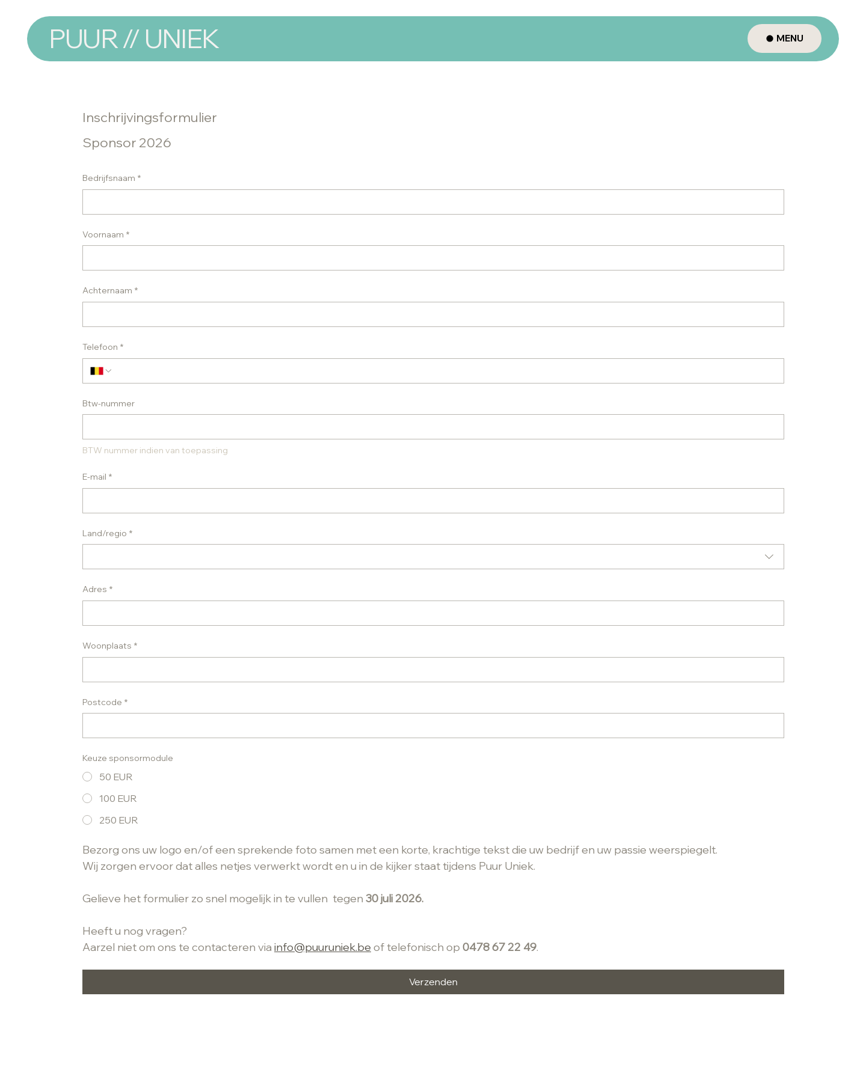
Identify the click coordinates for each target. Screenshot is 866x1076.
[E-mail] (429, 501)
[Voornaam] (429, 258)
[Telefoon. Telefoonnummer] (444, 371)
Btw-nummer (108, 403)
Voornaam (105, 235)
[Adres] (429, 613)
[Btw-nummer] (429, 427)
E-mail (97, 477)
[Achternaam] (429, 314)
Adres (97, 590)
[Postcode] (429, 726)
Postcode (104, 703)
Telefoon (102, 347)
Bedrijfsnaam (111, 179)
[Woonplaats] (429, 670)
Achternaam (110, 291)
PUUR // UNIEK (133, 38)
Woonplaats (109, 646)
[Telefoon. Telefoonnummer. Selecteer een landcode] (101, 371)
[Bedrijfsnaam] (429, 202)
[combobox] (433, 557)
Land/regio (107, 534)
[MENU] (784, 38)
